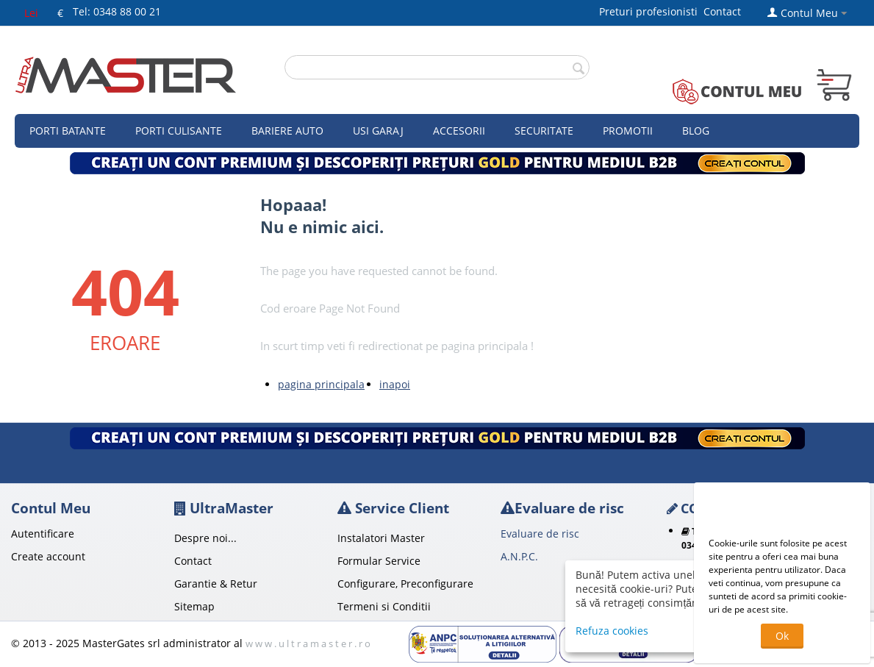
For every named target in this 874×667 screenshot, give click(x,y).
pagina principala (321, 384)
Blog (695, 131)
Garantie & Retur (215, 584)
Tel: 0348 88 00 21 (117, 11)
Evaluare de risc (540, 534)
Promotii (628, 131)
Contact (722, 11)
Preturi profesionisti (651, 11)
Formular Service (378, 561)
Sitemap (194, 606)
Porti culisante (178, 131)
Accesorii (459, 131)
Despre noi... (205, 538)
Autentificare (42, 534)
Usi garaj (378, 131)
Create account (48, 556)
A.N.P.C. (519, 556)
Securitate (544, 131)
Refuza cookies (612, 631)
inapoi (394, 384)
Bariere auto (287, 131)
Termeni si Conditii (384, 606)
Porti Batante (67, 131)
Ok (782, 636)
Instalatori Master (381, 538)
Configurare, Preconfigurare (405, 584)
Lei (31, 13)
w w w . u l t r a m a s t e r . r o (308, 643)
